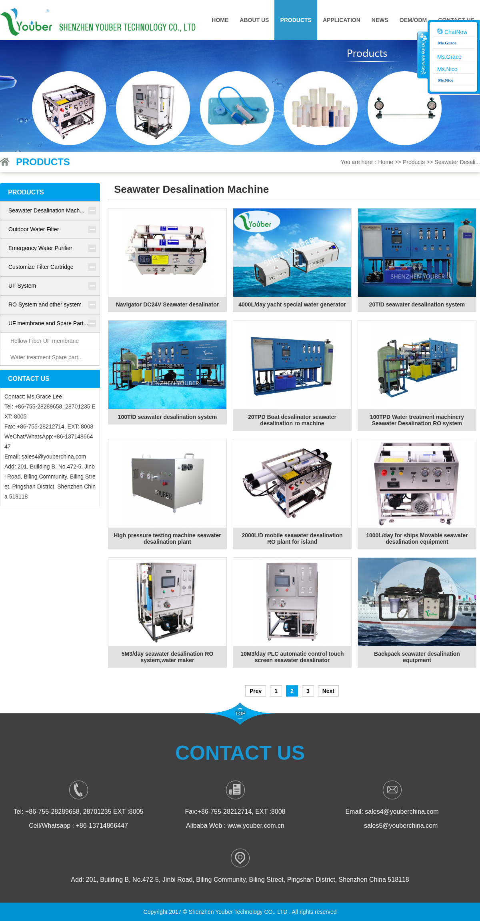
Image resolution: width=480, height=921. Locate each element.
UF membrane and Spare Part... (48, 323)
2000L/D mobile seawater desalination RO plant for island (292, 538)
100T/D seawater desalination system (167, 417)
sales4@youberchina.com (54, 456)
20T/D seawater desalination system (417, 304)
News (380, 20)
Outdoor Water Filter (33, 229)
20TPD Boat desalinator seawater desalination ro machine (292, 420)
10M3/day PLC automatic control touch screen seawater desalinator (292, 657)
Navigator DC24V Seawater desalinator (167, 304)
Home (220, 20)
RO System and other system (45, 304)
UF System (22, 285)
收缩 (422, 54)
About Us (254, 20)
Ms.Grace (449, 57)
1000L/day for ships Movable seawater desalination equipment (417, 538)
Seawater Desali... (457, 162)
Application (341, 20)
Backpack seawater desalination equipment (417, 657)
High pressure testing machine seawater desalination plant (167, 538)
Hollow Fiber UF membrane (44, 341)
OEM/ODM (413, 20)
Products (296, 20)
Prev (256, 691)
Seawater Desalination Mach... (46, 210)
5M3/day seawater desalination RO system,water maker (168, 657)
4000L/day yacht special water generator (292, 304)
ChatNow (452, 31)
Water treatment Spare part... (46, 357)
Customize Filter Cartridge (41, 267)
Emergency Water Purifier (40, 248)
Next (328, 691)
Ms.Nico (447, 69)
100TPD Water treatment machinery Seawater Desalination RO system (417, 420)
